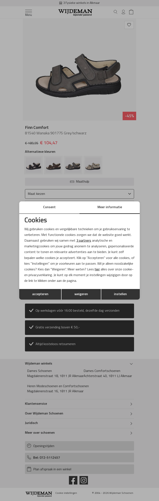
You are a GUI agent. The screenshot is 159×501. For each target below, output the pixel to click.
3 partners (83, 240)
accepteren (40, 294)
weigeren (81, 294)
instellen (120, 294)
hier (97, 269)
